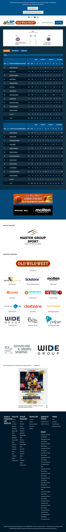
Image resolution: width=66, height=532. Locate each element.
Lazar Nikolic (12, 144)
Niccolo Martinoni (14, 67)
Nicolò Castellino (13, 110)
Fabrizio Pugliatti (14, 175)
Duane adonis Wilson (14, 140)
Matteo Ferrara (13, 160)
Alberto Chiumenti (14, 148)
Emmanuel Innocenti (14, 171)
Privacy (34, 526)
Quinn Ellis (12, 87)
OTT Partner (33, 311)
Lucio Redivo (13, 79)
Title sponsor (33, 270)
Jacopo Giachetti (13, 132)
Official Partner (33, 298)
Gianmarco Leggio (14, 75)
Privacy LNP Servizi (41, 526)
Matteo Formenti (14, 83)
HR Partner (12, 298)
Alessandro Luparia (14, 102)
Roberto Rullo (13, 136)
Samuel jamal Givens (14, 156)
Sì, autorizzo (32, 8)
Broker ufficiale (12, 325)
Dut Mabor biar (13, 167)
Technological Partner (53, 311)
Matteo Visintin (13, 163)
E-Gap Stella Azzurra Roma (47, 43)
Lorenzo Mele (13, 98)
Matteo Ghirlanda (14, 106)
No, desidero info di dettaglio (32, 12)
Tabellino (23, 50)
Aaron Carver (13, 71)
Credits (61, 526)
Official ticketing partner (33, 284)
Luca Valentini (13, 91)
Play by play (15, 50)
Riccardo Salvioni (14, 152)
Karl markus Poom (14, 94)
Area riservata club (47, 22)
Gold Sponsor (12, 284)
